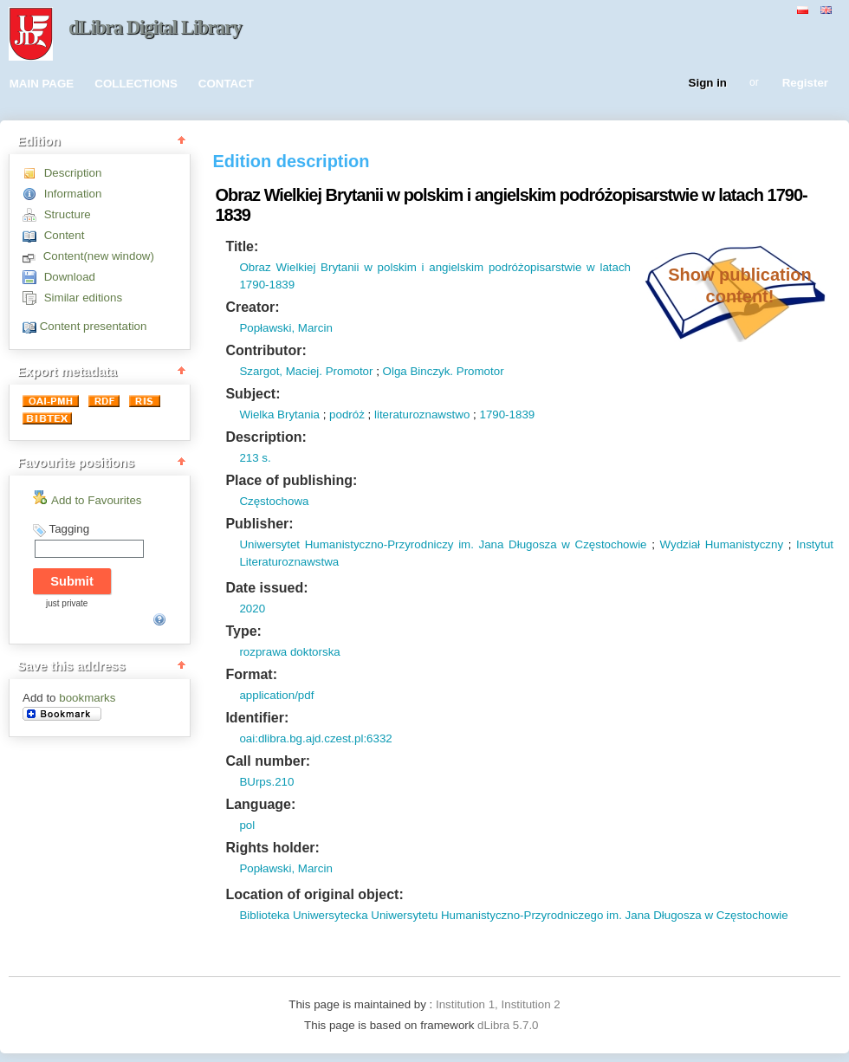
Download (69, 276)
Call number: (267, 761)
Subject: (252, 393)
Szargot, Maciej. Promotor (306, 371)
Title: (241, 246)
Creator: (252, 307)
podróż (347, 414)
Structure (67, 214)
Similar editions (83, 297)
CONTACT (226, 83)
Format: (251, 674)
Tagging (69, 528)
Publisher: (259, 523)
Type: (243, 631)
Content (64, 235)
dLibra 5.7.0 (509, 1025)
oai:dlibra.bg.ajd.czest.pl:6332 (315, 738)
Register (805, 83)
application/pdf (276, 695)
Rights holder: (272, 847)
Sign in (708, 83)
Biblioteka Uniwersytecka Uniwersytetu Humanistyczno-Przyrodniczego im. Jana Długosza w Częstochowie (513, 915)
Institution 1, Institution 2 (498, 1004)
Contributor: (265, 350)
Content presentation (93, 326)
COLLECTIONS (136, 83)
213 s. (254, 457)
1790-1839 (507, 414)
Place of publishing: (291, 480)
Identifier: (256, 717)
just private (66, 603)
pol (247, 825)
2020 (252, 608)
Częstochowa (273, 501)
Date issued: (266, 587)
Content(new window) (98, 255)
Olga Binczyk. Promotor (443, 371)
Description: (265, 437)
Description (73, 172)
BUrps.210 (266, 781)
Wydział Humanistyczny (722, 544)
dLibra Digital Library (155, 27)
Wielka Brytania (279, 414)
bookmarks (87, 697)
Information (73, 193)
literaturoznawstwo (422, 414)
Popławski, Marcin (285, 327)
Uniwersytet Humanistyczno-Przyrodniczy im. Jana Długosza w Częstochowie (442, 544)
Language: (260, 804)
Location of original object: (314, 894)
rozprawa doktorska (289, 651)
